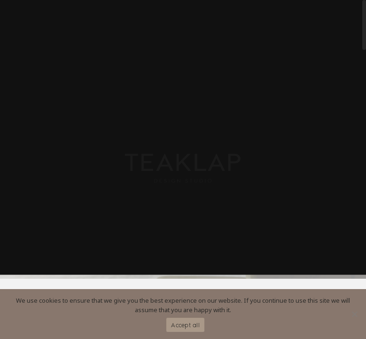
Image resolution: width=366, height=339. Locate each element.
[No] (354, 314)
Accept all (185, 325)
